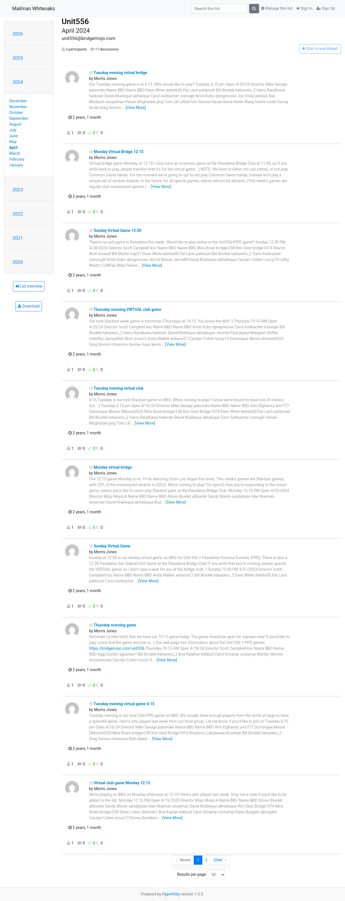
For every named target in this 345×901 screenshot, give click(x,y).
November (18, 107)
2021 (17, 238)
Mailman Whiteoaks (33, 8)
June (13, 136)
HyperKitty (171, 894)
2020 (17, 262)
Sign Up (325, 8)
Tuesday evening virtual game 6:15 (122, 704)
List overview (28, 286)
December (18, 101)
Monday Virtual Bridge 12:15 (116, 151)
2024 (17, 82)
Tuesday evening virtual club (116, 388)
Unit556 (75, 21)
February (16, 159)
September (18, 118)
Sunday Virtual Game (110, 546)
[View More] (136, 107)
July (12, 130)
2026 (17, 34)
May (13, 141)
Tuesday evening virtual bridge (118, 72)
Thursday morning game (112, 625)
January (16, 165)
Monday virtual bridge (110, 467)
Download (29, 306)
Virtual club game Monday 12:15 (119, 783)
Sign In (305, 8)
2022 (17, 214)
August (15, 124)
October (16, 112)
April (13, 147)
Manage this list (277, 8)
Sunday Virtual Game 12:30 (115, 230)
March (15, 153)
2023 (17, 189)
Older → (221, 860)
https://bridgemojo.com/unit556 (117, 648)
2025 (17, 58)
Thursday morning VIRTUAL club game (125, 309)
